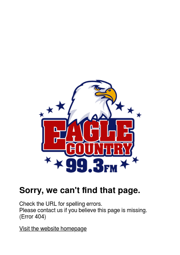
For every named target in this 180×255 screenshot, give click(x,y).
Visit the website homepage (53, 229)
